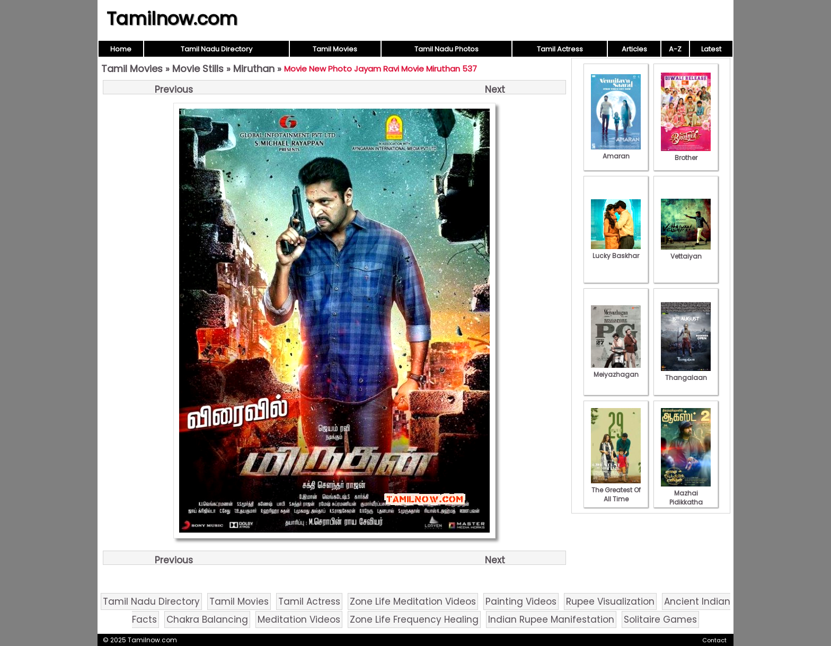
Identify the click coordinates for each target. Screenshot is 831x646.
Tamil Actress (560, 49)
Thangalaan (686, 373)
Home (120, 49)
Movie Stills (198, 68)
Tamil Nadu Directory (216, 49)
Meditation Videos (299, 619)
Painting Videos (520, 601)
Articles (634, 49)
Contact (714, 640)
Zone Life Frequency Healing (414, 619)
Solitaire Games (660, 619)
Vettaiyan (686, 252)
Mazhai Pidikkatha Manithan (686, 498)
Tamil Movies (335, 49)
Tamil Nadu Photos (446, 49)
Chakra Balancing (207, 619)
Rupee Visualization (610, 601)
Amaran (616, 152)
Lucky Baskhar (616, 251)
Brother (686, 153)
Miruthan (254, 68)
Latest (711, 49)
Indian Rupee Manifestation (551, 619)
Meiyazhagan (616, 370)
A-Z (675, 49)
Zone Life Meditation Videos (413, 601)
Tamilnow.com (172, 18)
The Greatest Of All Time (616, 489)
